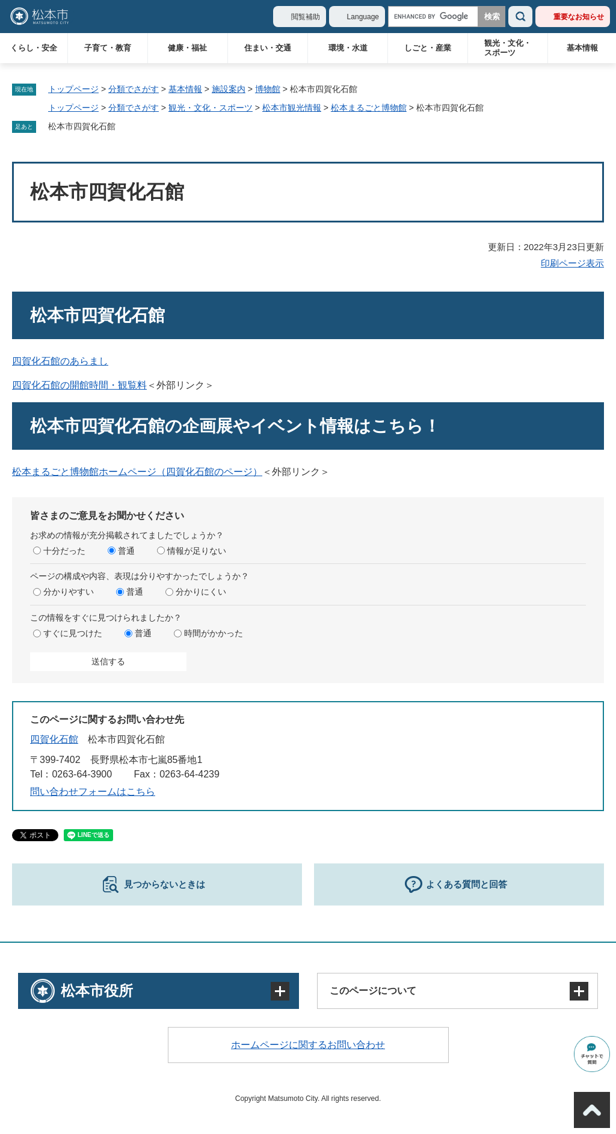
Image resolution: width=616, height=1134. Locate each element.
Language (363, 17)
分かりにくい (201, 591)
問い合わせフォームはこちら (92, 791)
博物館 (267, 89)
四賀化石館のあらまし (60, 361)
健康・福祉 (187, 47)
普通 (126, 551)
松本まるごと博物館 (369, 107)
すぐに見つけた (72, 633)
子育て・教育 (107, 47)
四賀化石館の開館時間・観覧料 (79, 385)
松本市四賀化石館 (82, 126)
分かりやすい (68, 591)
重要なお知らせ (578, 17)
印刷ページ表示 (572, 263)
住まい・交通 (267, 47)
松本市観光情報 (291, 107)
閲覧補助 (305, 17)
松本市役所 (97, 990)
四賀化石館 (54, 739)
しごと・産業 (427, 47)
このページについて (373, 990)
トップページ (73, 89)
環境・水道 (348, 47)
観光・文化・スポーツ (507, 47)
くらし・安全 (33, 47)
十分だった (64, 551)
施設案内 (228, 89)
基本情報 (582, 47)
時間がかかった (213, 633)
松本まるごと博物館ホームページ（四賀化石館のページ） (137, 472)
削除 (124, 126)
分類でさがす (133, 89)
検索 (520, 16)
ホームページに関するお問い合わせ (308, 1045)
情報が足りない (196, 551)
